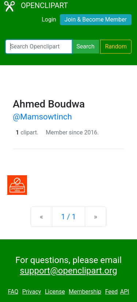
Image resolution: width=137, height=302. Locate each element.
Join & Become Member (96, 19)
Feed (111, 291)
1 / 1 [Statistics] (68, 216)
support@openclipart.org (68, 271)
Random (116, 46)
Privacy (31, 291)
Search (85, 46)
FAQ (13, 291)
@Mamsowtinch (42, 116)
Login (49, 19)
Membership (85, 291)
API (124, 291)
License (55, 291)
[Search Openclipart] (38, 47)
